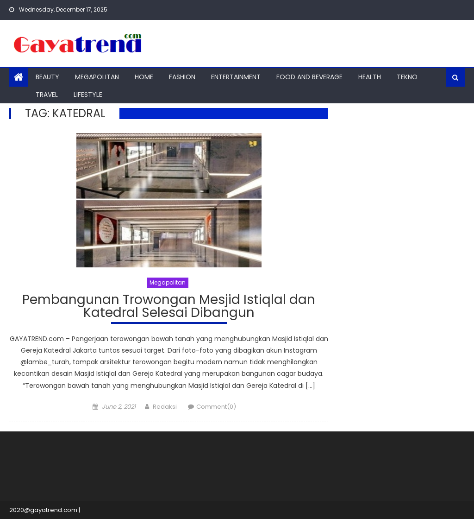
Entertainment (236, 77)
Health (369, 77)
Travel (47, 94)
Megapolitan (97, 77)
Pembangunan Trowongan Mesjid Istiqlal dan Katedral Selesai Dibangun (168, 307)
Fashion (182, 77)
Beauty (47, 77)
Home (144, 77)
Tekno (407, 77)
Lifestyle (88, 94)
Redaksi (165, 406)
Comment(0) (216, 406)
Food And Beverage (309, 77)
